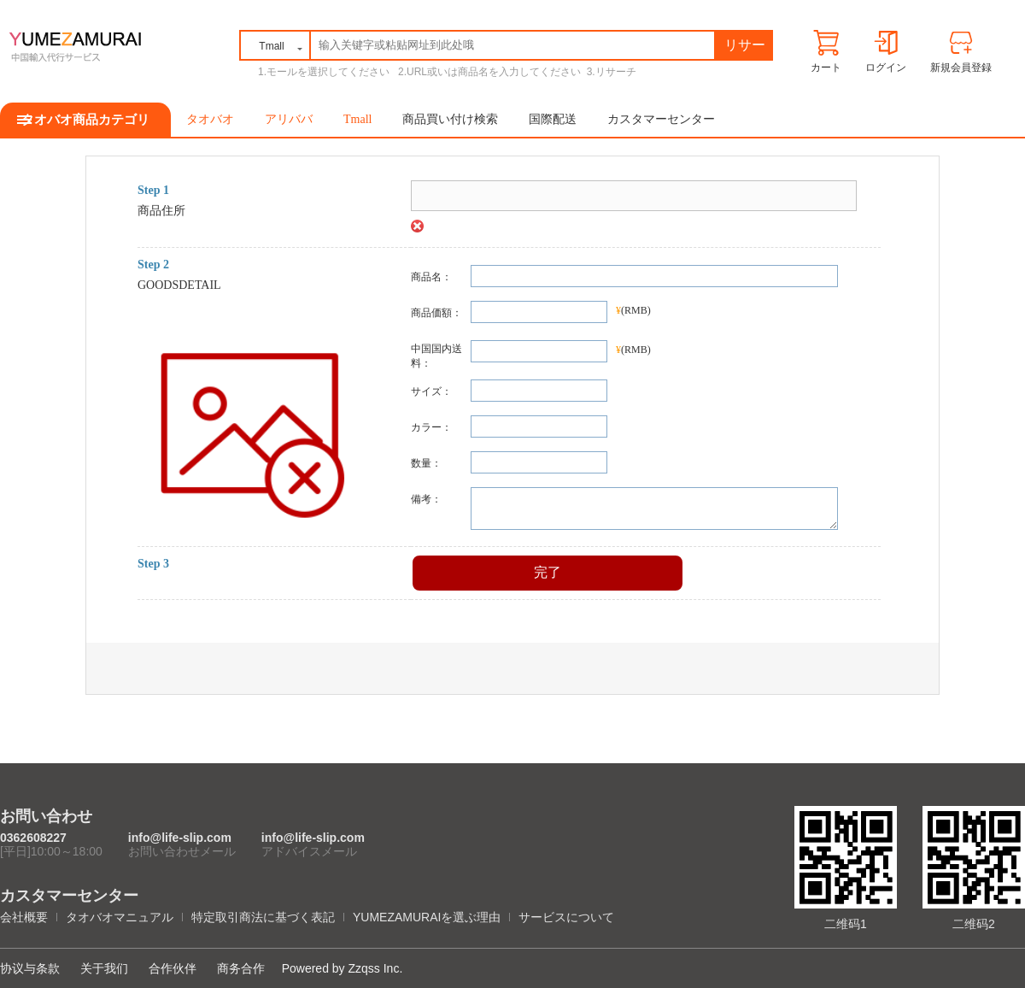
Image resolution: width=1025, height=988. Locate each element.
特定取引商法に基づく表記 (263, 917)
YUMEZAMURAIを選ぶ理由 (427, 917)
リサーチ (744, 48)
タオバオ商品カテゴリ (85, 119)
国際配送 (553, 119)
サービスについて (566, 917)
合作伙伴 (172, 968)
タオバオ (210, 119)
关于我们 (104, 968)
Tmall (357, 119)
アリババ (289, 119)
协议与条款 (30, 968)
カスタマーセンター (661, 119)
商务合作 (241, 968)
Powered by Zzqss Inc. (342, 968)
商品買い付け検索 (450, 119)
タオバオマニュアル (119, 917)
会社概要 (24, 917)
